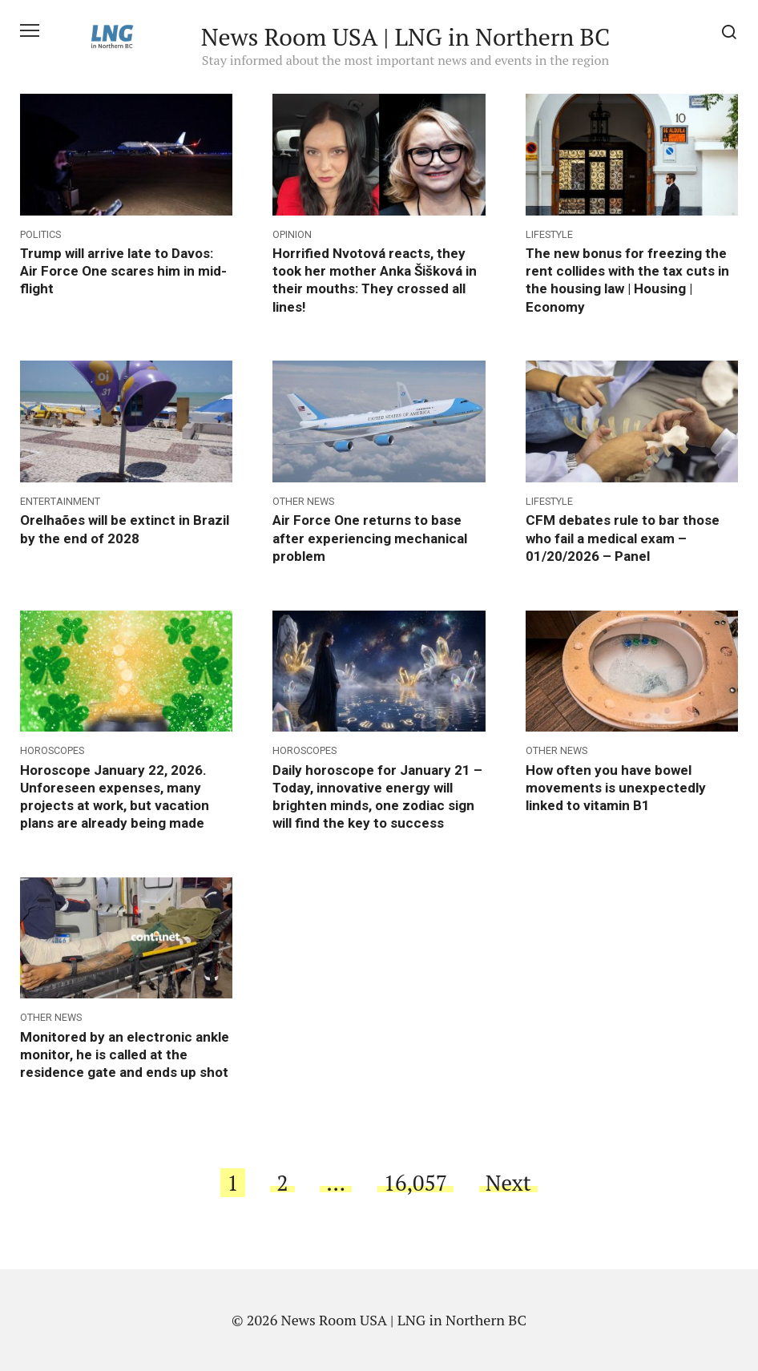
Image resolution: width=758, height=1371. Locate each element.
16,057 (416, 1182)
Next (508, 1182)
